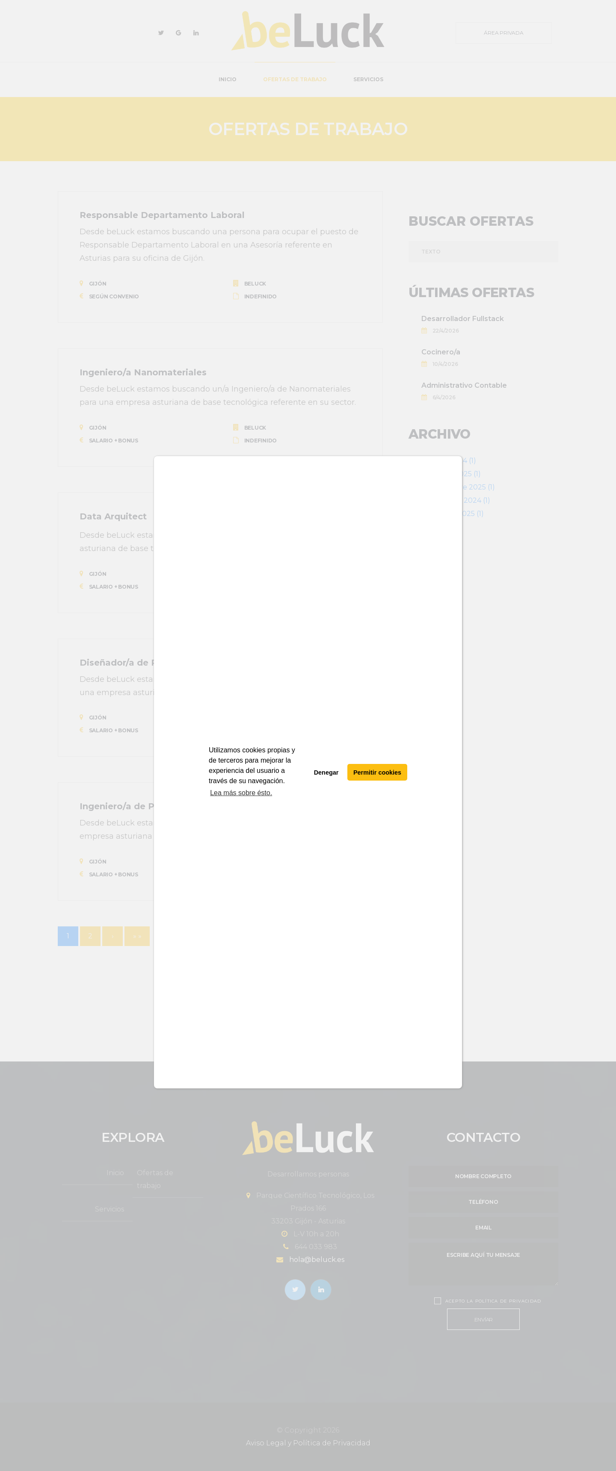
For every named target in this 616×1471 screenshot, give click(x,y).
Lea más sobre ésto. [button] (241, 792)
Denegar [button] (326, 772)
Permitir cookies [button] (377, 772)
